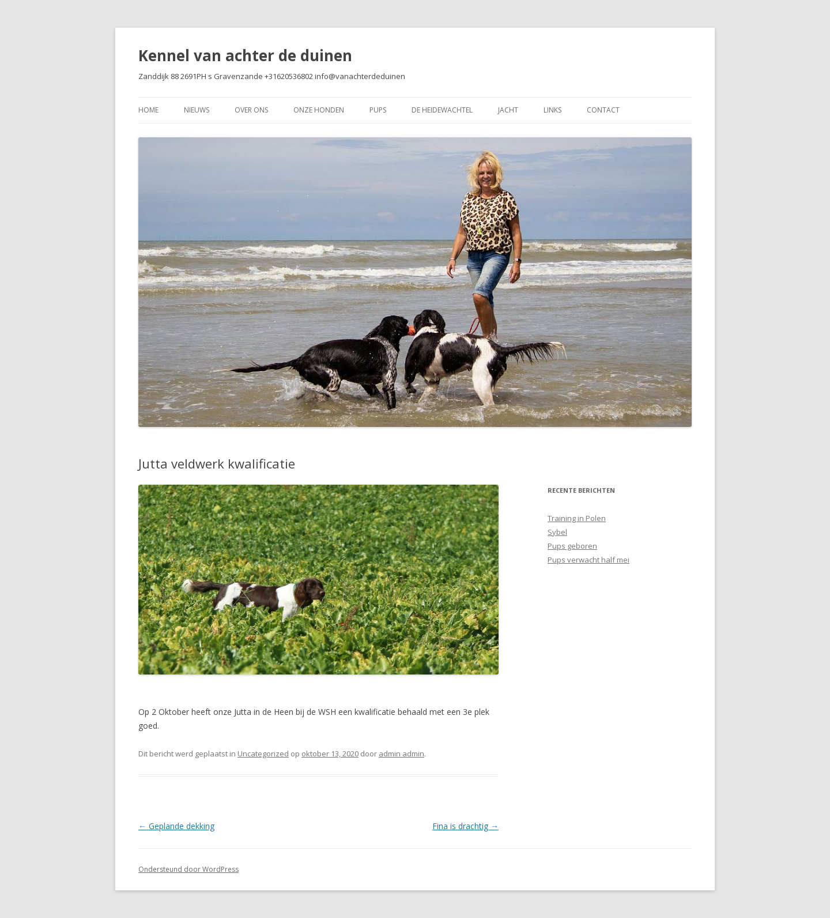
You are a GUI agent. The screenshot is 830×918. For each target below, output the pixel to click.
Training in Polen (577, 518)
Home (148, 110)
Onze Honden (318, 110)
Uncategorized (263, 753)
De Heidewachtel (442, 110)
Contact (603, 110)
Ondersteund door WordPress (188, 869)
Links (552, 110)
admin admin (401, 753)
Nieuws (196, 110)
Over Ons (251, 110)
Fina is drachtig (465, 825)
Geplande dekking (176, 825)
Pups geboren (572, 546)
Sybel (557, 532)
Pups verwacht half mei (588, 559)
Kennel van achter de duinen (245, 55)
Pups (377, 110)
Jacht (508, 110)
